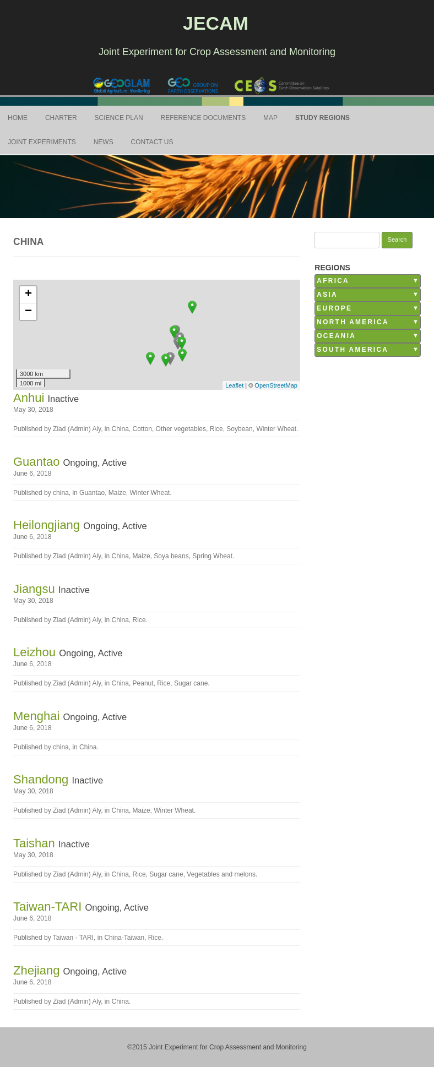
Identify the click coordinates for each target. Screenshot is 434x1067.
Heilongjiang (48, 525)
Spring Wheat (212, 556)
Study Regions (322, 118)
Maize (117, 493)
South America (352, 349)
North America (353, 322)
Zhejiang (38, 970)
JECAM (215, 23)
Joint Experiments (42, 142)
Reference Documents (203, 118)
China (120, 429)
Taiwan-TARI (49, 906)
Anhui (30, 398)
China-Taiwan (124, 937)
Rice (216, 429)
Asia (327, 294)
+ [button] (28, 294)
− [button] (28, 311)
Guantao (38, 462)
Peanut (143, 683)
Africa (333, 281)
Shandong (42, 779)
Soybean (239, 429)
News (103, 142)
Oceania (336, 336)
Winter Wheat (276, 429)
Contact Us (152, 142)
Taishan (35, 843)
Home (18, 118)
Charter (61, 118)
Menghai (38, 716)
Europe (334, 308)
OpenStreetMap (275, 385)
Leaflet (234, 385)
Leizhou (36, 652)
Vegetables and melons (221, 874)
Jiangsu (35, 589)
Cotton (142, 429)
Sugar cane (191, 683)
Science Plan (119, 118)
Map (270, 118)
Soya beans (171, 556)
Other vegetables (181, 429)
